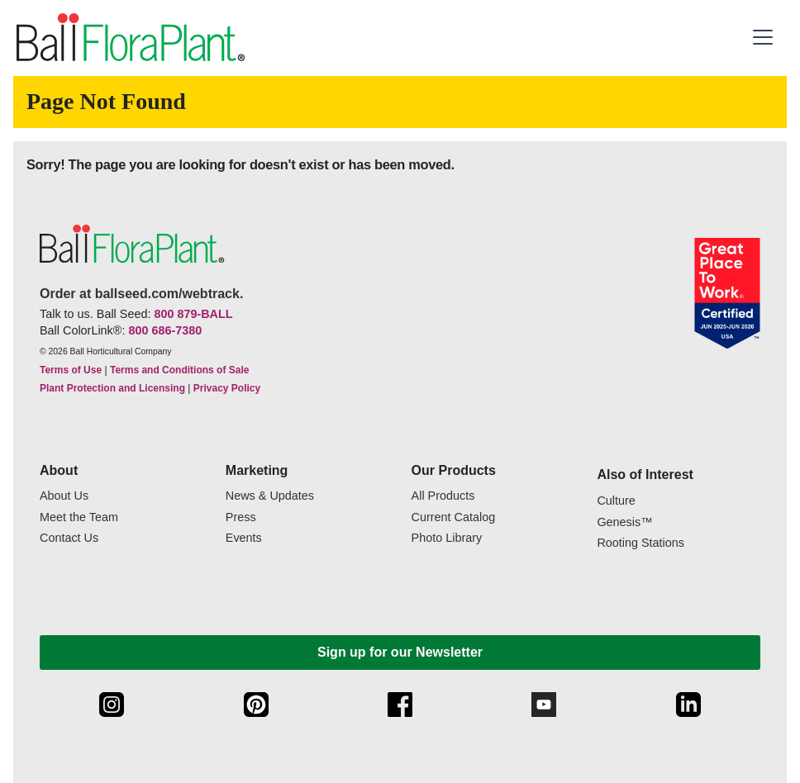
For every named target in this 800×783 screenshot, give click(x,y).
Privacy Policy (226, 388)
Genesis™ (624, 522)
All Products (443, 496)
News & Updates (270, 496)
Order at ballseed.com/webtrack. (141, 294)
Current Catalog (454, 517)
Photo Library (447, 538)
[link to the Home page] (129, 37)
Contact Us (69, 538)
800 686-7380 (165, 330)
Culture (616, 501)
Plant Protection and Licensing (112, 388)
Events (244, 538)
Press (241, 517)
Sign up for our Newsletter (400, 652)
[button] (765, 37)
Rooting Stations (640, 543)
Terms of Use (71, 370)
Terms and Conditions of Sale (179, 370)
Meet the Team (79, 517)
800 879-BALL (193, 313)
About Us (64, 496)
